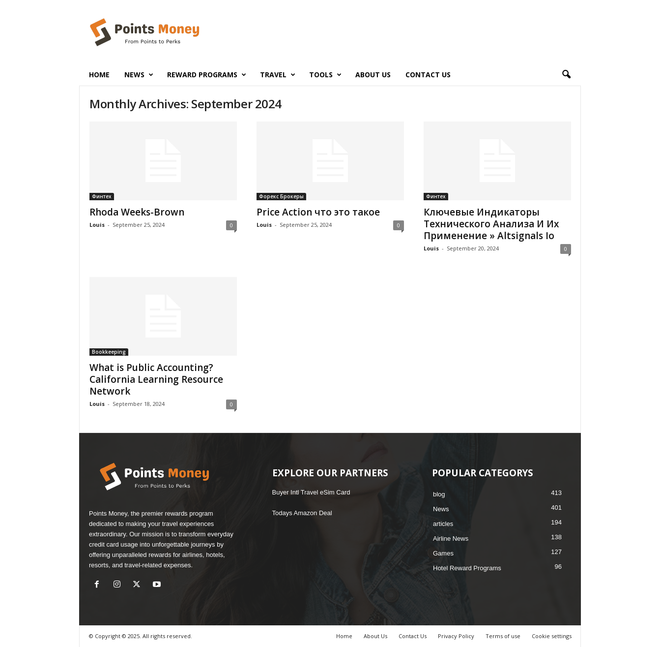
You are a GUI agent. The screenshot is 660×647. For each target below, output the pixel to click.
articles (443, 523)
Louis (97, 224)
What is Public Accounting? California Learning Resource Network (156, 379)
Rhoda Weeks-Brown (136, 212)
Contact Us (428, 74)
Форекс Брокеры (281, 196)
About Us (373, 74)
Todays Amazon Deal (302, 513)
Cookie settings (552, 636)
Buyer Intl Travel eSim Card (311, 492)
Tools (325, 75)
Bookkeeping (109, 351)
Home (99, 74)
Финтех (102, 196)
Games (443, 553)
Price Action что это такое (318, 212)
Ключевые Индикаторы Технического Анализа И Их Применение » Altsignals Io (491, 224)
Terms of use (503, 636)
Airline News (450, 538)
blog (439, 494)
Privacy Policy (456, 636)
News (138, 75)
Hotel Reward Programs (467, 568)
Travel (277, 75)
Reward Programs (206, 75)
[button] (566, 75)
